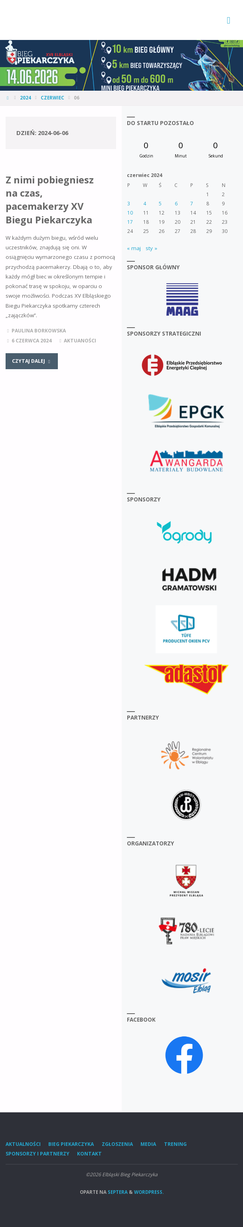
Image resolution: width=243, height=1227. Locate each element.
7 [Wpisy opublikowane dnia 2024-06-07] (191, 203)
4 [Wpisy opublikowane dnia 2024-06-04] (144, 203)
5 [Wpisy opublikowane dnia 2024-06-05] (160, 203)
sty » (151, 248)
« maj (134, 248)
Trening (175, 1144)
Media (148, 1144)
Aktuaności (80, 340)
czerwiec (52, 98)
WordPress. (149, 1192)
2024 (25, 98)
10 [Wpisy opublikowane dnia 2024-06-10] (130, 212)
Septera (117, 1192)
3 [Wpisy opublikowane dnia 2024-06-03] (128, 203)
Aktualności (23, 1144)
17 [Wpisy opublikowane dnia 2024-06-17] (130, 222)
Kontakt (89, 1153)
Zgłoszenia (117, 1144)
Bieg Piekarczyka (71, 1144)
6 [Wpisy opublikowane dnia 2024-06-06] (176, 203)
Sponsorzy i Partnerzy (37, 1153)
